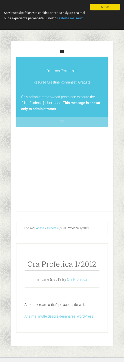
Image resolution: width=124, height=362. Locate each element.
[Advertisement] (70, 171)
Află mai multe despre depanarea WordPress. (59, 316)
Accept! (105, 7)
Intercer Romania (62, 70)
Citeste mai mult (71, 18)
